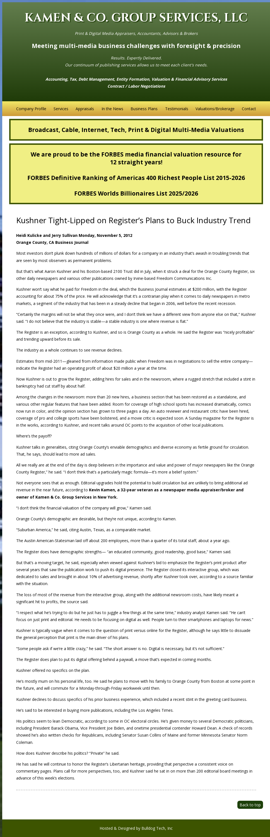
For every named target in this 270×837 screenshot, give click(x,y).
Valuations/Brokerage (215, 108)
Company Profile (31, 108)
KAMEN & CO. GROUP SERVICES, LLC (136, 18)
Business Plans (144, 108)
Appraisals (85, 108)
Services (61, 108)
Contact (249, 108)
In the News (112, 108)
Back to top (250, 804)
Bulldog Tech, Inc (157, 828)
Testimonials (176, 108)
